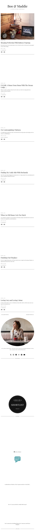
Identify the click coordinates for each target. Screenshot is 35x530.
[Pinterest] (9, 425)
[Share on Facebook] (1, 52)
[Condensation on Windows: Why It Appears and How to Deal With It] (17, 475)
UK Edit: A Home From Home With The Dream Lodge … (17, 86)
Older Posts (5, 314)
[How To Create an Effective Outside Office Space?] (17, 495)
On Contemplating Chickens (11, 130)
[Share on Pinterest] (4, 52)
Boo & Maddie (17, 6)
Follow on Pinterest (17, 451)
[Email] (24, 355)
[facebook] (16, 355)
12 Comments (3, 94)
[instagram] (13, 355)
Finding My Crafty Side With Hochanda (14, 172)
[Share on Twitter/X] (3, 52)
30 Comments (3, 265)
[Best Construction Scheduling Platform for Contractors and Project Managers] (17, 515)
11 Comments (3, 307)
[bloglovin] (19, 355)
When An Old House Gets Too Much (13, 215)
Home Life (3, 40)
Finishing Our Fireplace (9, 258)
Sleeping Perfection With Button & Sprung (15, 43)
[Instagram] (9, 368)
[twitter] (10, 355)
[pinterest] (21, 355)
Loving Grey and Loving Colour (12, 300)
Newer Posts (30, 314)
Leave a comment (4, 137)
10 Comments (3, 50)
